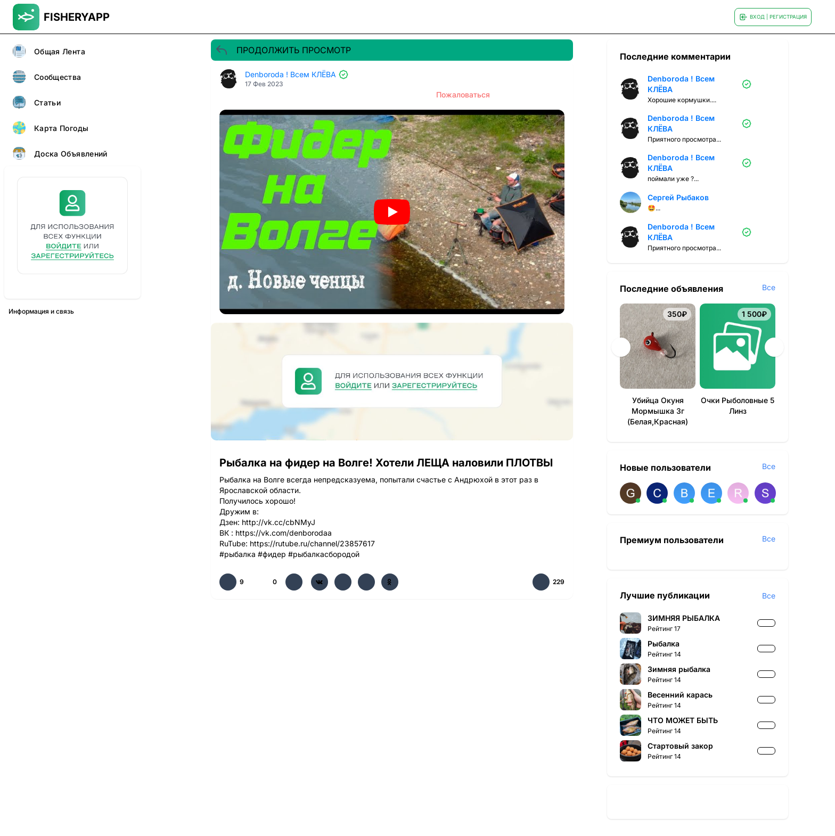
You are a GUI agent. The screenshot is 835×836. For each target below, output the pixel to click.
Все (768, 287)
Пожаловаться (463, 94)
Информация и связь (41, 311)
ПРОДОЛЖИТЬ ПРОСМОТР (283, 50)
